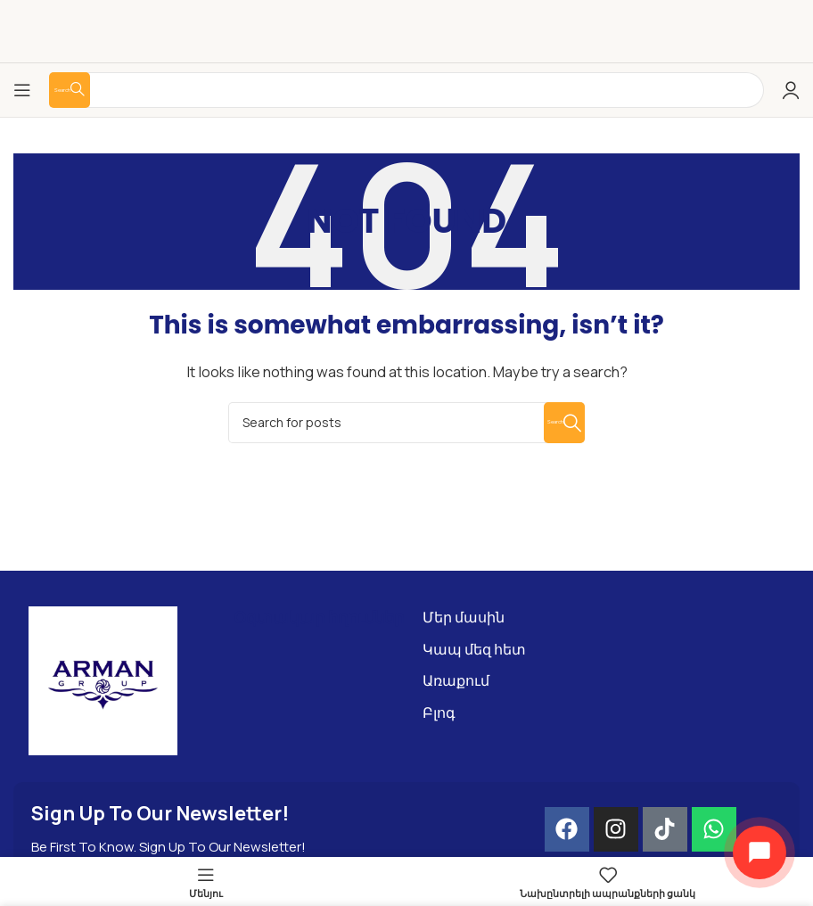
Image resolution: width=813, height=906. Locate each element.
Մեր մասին (464, 617)
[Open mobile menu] (22, 90)
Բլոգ (439, 712)
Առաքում (456, 680)
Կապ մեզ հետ (474, 649)
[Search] (406, 422)
